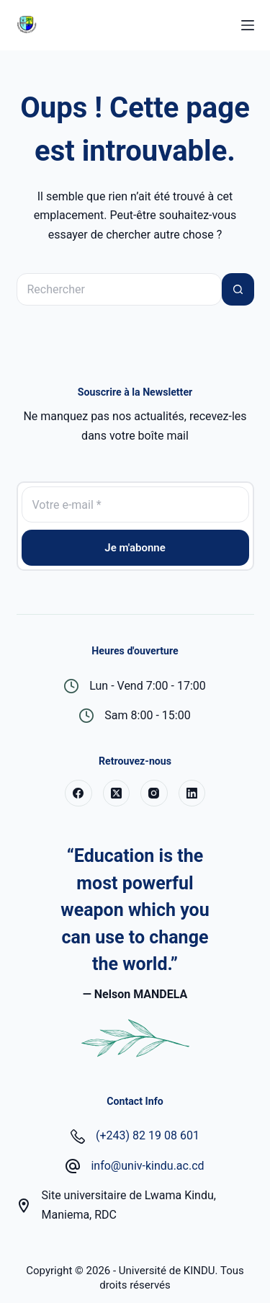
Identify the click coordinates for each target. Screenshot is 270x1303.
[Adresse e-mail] (135, 504)
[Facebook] (78, 793)
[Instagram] (154, 793)
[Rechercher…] (119, 289)
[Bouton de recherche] (238, 289)
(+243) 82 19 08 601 (147, 1135)
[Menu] (247, 25)
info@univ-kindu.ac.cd (147, 1166)
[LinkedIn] (192, 793)
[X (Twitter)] (116, 793)
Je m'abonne (134, 547)
